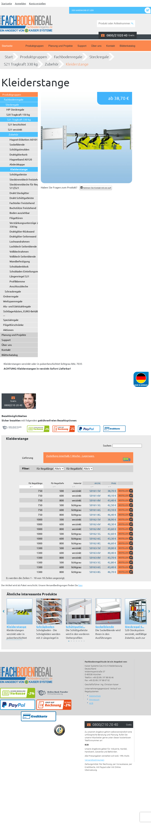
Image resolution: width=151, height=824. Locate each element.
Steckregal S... (134, 626)
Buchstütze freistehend (23, 207)
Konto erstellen (37, 3)
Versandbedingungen (94, 759)
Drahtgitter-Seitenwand (23, 236)
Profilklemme (17, 281)
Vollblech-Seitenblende (23, 256)
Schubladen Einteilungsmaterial (27, 271)
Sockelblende (17, 144)
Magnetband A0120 (21, 159)
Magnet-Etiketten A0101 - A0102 (28, 139)
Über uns (96, 46)
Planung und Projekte (60, 46)
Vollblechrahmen (19, 251)
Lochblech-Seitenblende (23, 246)
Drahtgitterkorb (18, 154)
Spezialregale (10, 319)
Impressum (94, 699)
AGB (91, 703)
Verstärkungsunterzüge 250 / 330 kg (26, 224)
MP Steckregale (15, 109)
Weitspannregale (12, 301)
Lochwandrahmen (20, 241)
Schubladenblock (19, 266)
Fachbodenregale (68, 57)
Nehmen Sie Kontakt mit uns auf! (95, 187)
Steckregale (99, 57)
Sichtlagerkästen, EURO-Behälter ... (21, 313)
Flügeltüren (16, 217)
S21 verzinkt (15, 129)
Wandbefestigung (20, 261)
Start (9, 57)
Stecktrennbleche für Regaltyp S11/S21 (27, 186)
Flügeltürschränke (13, 324)
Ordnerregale (10, 296)
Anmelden (20, 3)
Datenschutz (95, 695)
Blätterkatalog (127, 46)
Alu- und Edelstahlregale (17, 306)
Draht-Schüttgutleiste (22, 197)
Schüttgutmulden (19, 149)
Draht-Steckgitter (19, 192)
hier (80, 585)
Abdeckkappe (17, 164)
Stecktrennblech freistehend (26, 179)
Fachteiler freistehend (22, 202)
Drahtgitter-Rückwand (22, 231)
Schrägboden (45, 626)
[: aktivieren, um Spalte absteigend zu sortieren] (31, 486)
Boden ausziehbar (20, 212)
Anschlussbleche (19, 286)
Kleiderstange (77, 64)
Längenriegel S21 (19, 276)
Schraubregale (13, 291)
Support (81, 46)
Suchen (122, 445)
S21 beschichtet (17, 124)
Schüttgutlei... (75, 626)
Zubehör (52, 64)
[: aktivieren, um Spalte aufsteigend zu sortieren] (54, 486)
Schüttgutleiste (18, 174)
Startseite (6, 3)
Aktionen (8, 329)
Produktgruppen (35, 46)
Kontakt (110, 46)
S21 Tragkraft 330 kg (21, 64)
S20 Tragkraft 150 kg (18, 114)
